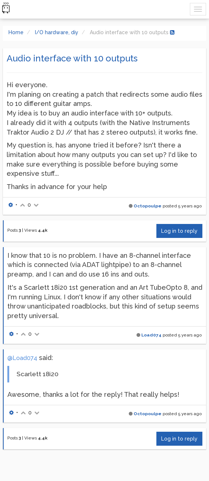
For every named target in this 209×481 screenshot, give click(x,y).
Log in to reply (179, 231)
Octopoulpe (148, 206)
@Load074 (22, 357)
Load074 (151, 335)
